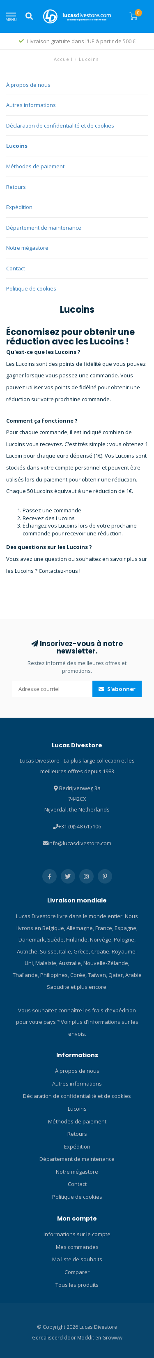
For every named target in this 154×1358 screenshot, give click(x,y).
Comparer (77, 1272)
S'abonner (117, 689)
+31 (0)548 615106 (79, 826)
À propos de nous (28, 84)
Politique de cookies (31, 288)
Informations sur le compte (77, 1234)
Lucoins (17, 145)
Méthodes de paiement (35, 166)
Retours (16, 187)
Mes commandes (77, 1247)
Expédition (19, 207)
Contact (15, 268)
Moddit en (89, 1337)
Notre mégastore (27, 247)
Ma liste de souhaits (77, 1259)
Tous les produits (77, 1284)
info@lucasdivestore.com (79, 843)
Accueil (63, 59)
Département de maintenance (43, 227)
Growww (112, 1337)
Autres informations (31, 105)
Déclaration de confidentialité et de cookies (60, 125)
